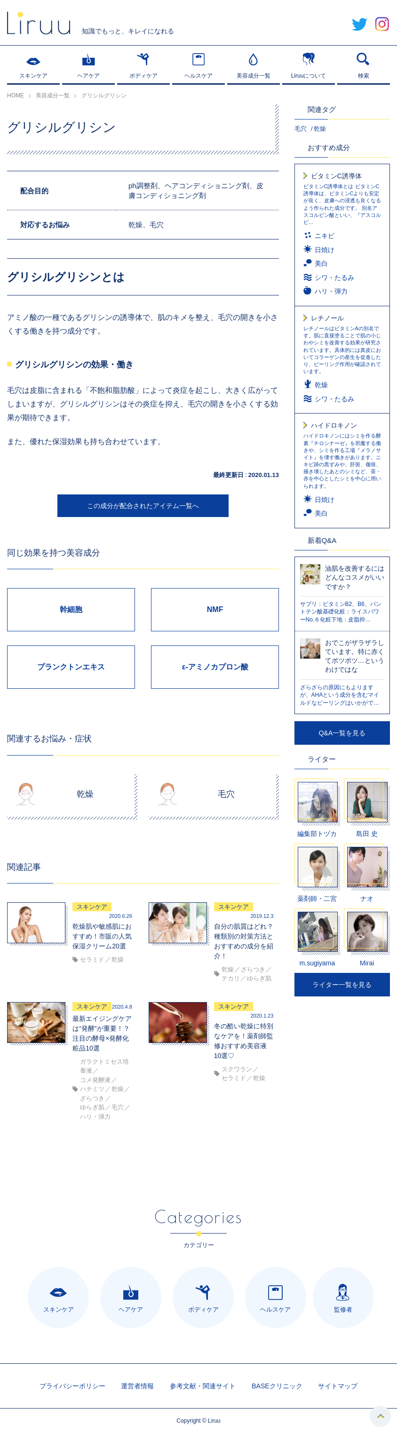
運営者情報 (137, 1386)
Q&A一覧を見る (341, 733)
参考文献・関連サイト (203, 1386)
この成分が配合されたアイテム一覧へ (143, 506)
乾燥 (320, 128)
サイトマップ (337, 1386)
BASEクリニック (277, 1386)
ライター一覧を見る (342, 984)
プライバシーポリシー (72, 1386)
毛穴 (300, 128)
